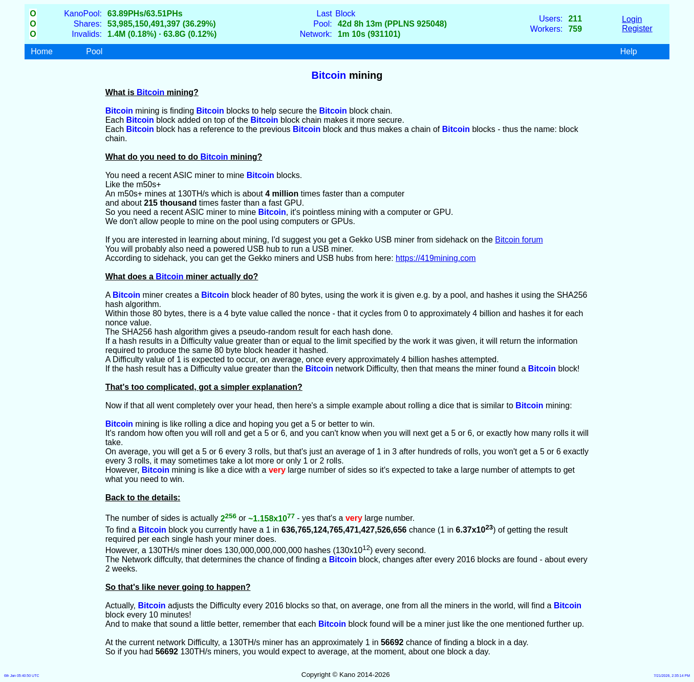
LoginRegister (637, 24)
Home (42, 51)
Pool (94, 51)
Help (628, 51)
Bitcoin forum (519, 239)
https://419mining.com (436, 258)
